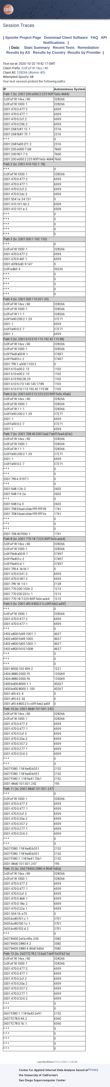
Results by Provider (84, 53)
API (104, 38)
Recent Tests (64, 48)
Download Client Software (66, 38)
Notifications (54, 43)
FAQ (94, 38)
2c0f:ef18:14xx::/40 (34, 68)
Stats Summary (37, 48)
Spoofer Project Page (23, 38)
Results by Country (49, 53)
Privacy (93, 1070)
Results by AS (18, 53)
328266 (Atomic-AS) (31, 72)
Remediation (88, 48)
